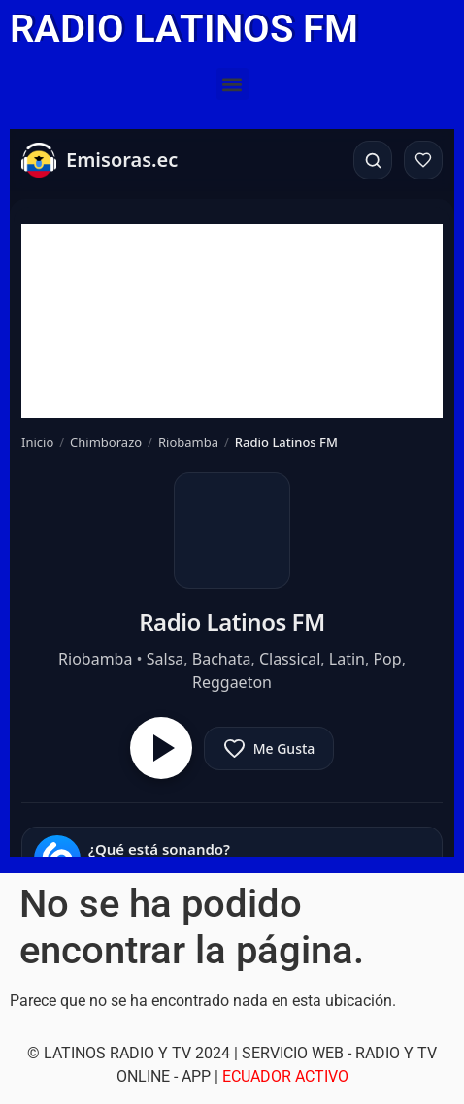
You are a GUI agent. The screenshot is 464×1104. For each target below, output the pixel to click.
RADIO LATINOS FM (184, 28)
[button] (232, 84)
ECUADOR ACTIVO (285, 1076)
